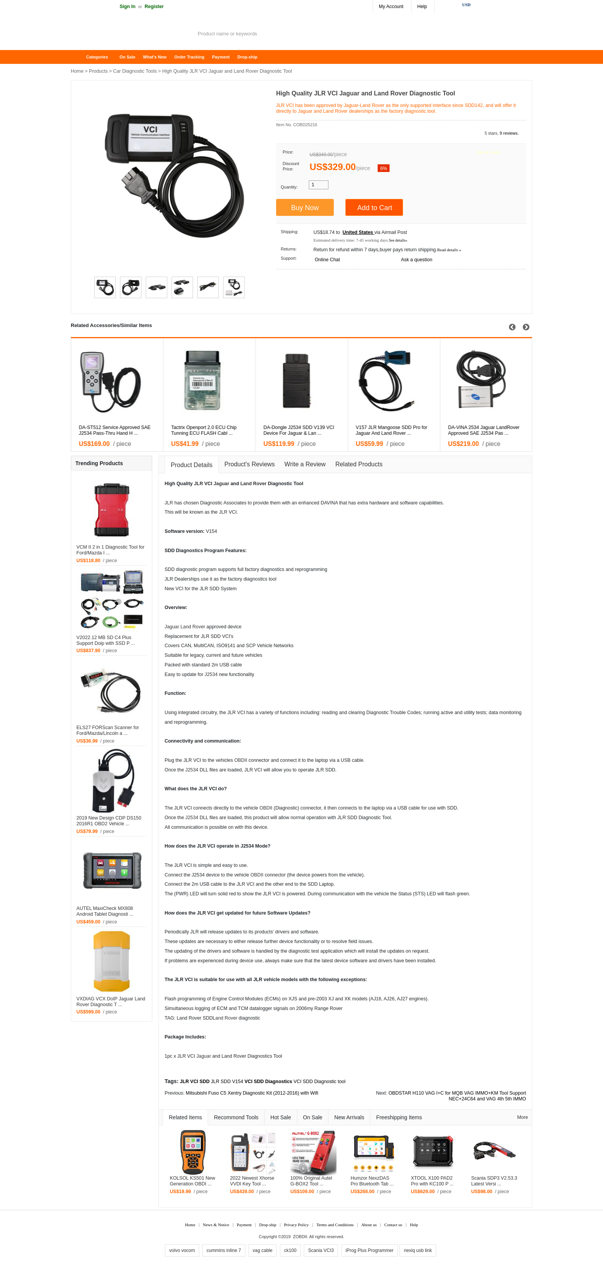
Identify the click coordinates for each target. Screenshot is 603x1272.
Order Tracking (189, 57)
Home (80, 57)
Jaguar (221, 483)
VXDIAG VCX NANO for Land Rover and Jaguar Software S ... (117, 430)
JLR (198, 483)
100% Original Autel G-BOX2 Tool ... (311, 1181)
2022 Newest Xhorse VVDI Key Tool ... (252, 1181)
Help (422, 6)
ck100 (290, 1250)
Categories (97, 57)
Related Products (359, 464)
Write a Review (305, 464)
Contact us (393, 1224)
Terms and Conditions (335, 1224)
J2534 (211, 674)
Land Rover (253, 483)
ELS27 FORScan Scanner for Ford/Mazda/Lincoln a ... (108, 730)
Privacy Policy (296, 1224)
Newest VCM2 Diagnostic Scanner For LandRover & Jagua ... (484, 430)
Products (98, 71)
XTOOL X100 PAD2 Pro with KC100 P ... (432, 1181)
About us (368, 1224)
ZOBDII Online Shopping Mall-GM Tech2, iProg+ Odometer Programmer (132, 34)
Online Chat (327, 259)
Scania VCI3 (321, 1250)
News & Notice (216, 1224)
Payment (221, 57)
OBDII (240, 760)
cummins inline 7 (224, 1250)
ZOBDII (300, 1236)
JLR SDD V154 (227, 1081)
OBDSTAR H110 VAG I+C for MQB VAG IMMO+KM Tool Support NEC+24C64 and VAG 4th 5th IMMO (457, 1096)
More (522, 1117)
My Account (391, 6)
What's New (155, 57)
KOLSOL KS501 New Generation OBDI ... (192, 1181)
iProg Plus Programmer (370, 1250)
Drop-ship (247, 57)
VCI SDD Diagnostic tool (319, 1081)
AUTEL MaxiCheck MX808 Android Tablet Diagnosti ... (105, 911)
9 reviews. (509, 133)
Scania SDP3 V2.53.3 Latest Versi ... (494, 1181)
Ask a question (416, 259)
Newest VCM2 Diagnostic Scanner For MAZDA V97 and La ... (392, 430)
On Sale (127, 57)
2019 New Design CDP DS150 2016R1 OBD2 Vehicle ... (109, 820)
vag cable (262, 1250)
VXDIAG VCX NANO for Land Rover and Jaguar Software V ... (209, 430)
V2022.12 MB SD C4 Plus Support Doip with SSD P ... (106, 640)
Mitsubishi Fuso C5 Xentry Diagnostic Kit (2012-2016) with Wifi (252, 1093)
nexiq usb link (418, 1250)
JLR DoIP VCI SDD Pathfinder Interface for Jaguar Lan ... (295, 430)
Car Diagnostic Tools (135, 71)
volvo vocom (182, 1250)
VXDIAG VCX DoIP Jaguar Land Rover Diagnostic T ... (111, 1001)
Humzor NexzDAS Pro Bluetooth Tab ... (372, 1181)
